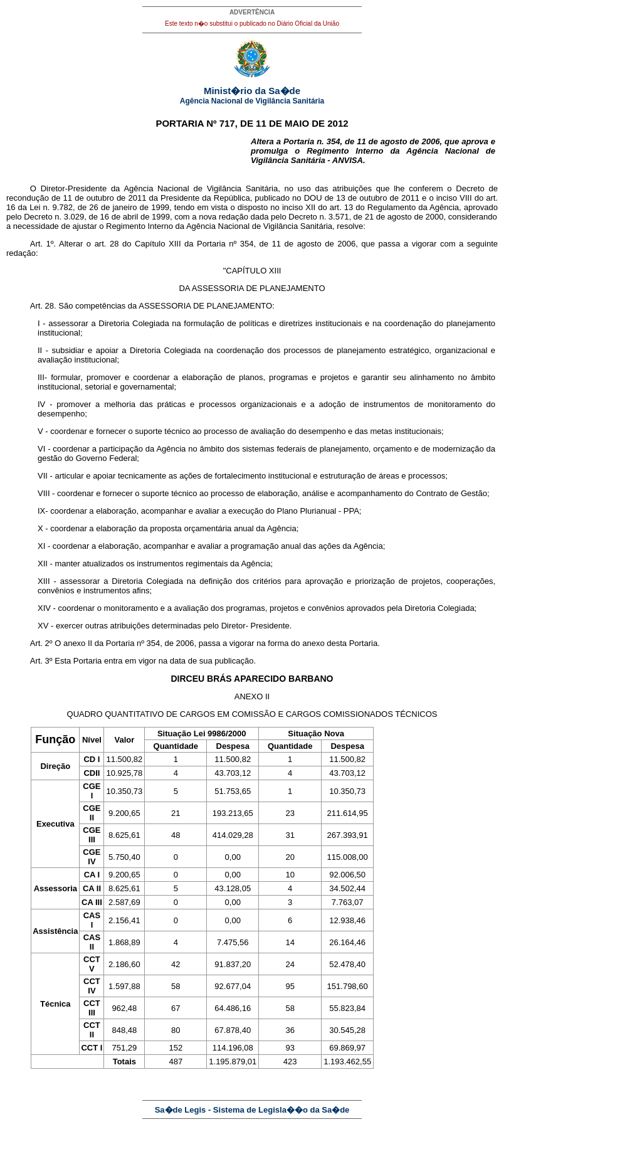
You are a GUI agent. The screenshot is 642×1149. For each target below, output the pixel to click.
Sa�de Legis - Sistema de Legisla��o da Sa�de (252, 1110)
